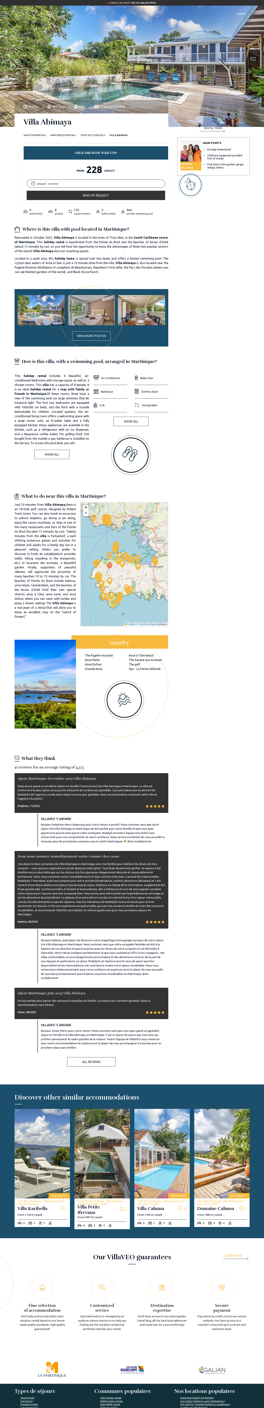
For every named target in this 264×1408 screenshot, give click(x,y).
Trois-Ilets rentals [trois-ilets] (92, 135)
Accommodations (101, 13)
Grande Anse (93, 607)
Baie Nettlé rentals (110, 1343)
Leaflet (130, 562)
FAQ (116, 1381)
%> (37, 1369)
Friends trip (26, 1339)
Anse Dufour (93, 602)
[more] (237, 1195)
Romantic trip (28, 1349)
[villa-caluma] (162, 1106)
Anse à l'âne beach (141, 593)
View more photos (91, 274)
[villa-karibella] (42, 1106)
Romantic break (29, 1343)
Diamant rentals (108, 1346)
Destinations (128, 13)
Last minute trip (29, 1346)
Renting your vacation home (170, 1394)
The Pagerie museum (99, 593)
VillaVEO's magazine (126, 1388)
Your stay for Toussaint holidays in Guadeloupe (204, 1343)
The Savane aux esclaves (145, 598)
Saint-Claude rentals (110, 1336)
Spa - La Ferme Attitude (144, 607)
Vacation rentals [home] (35, 135)
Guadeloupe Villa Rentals (193, 1346)
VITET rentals (107, 1349)
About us (79, 1381)
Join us (78, 1394)
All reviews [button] (91, 1000)
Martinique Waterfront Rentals (196, 1336)
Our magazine (176, 13)
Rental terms (212, 178)
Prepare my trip (123, 1394)
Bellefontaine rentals (111, 1339)
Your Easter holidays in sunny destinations (202, 1339)
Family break (27, 1336)
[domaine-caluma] (222, 1106)
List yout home (162, 1388)
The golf (134, 602)
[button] (109, 494)
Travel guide (152, 13)
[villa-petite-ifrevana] (102, 1107)
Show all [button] (52, 393)
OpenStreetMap (147, 562)
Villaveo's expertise (165, 1381)
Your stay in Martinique (192, 1349)
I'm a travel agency (204, 1381)
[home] (34, 13)
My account (201, 1388)
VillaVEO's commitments (88, 1388)
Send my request (213, 163)
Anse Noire (92, 598)
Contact (195, 13)
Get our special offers (143, 2)
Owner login (161, 1401)
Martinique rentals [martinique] (63, 135)
